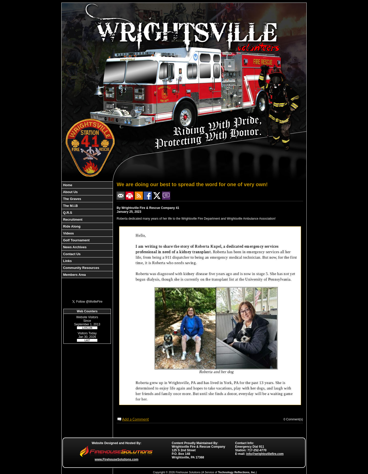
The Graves (71, 199)
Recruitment (72, 219)
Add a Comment (135, 419)
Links (67, 261)
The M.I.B (70, 206)
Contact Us (71, 254)
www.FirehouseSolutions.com (117, 459)
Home (67, 185)
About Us (70, 192)
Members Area (74, 275)
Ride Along (71, 226)
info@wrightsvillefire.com (264, 454)
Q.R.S (67, 213)
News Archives (74, 247)
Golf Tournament (75, 240)
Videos (68, 233)
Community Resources (80, 268)
